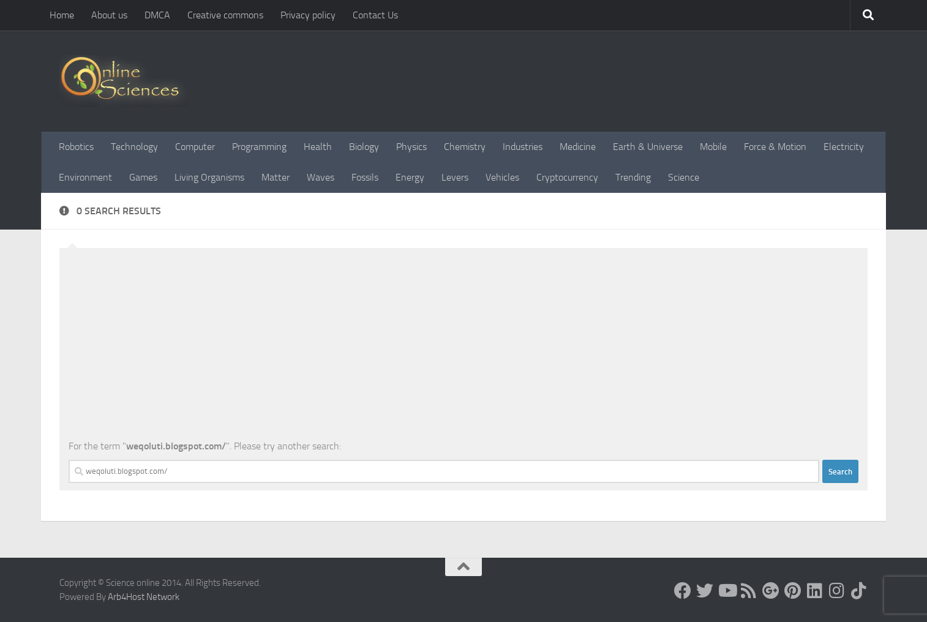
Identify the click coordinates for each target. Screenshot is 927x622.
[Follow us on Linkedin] (815, 590)
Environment (85, 177)
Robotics (76, 146)
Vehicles (502, 177)
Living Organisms (209, 177)
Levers (454, 177)
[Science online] (682, 590)
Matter (275, 177)
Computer (195, 146)
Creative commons (225, 15)
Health (318, 146)
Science (683, 177)
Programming (259, 146)
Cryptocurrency (567, 177)
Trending (633, 177)
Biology (364, 146)
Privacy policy (308, 15)
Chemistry (465, 146)
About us (109, 15)
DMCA (157, 15)
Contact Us (375, 15)
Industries (522, 146)
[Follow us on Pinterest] (792, 590)
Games (143, 177)
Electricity (844, 146)
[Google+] (770, 590)
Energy (410, 177)
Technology (134, 146)
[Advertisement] (463, 347)
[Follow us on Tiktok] (859, 590)
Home (62, 15)
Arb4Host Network (143, 596)
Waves (320, 177)
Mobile (713, 146)
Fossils (364, 177)
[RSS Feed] (748, 590)
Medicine (578, 146)
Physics (411, 146)
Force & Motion (775, 146)
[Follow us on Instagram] (837, 590)
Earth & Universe (648, 146)
